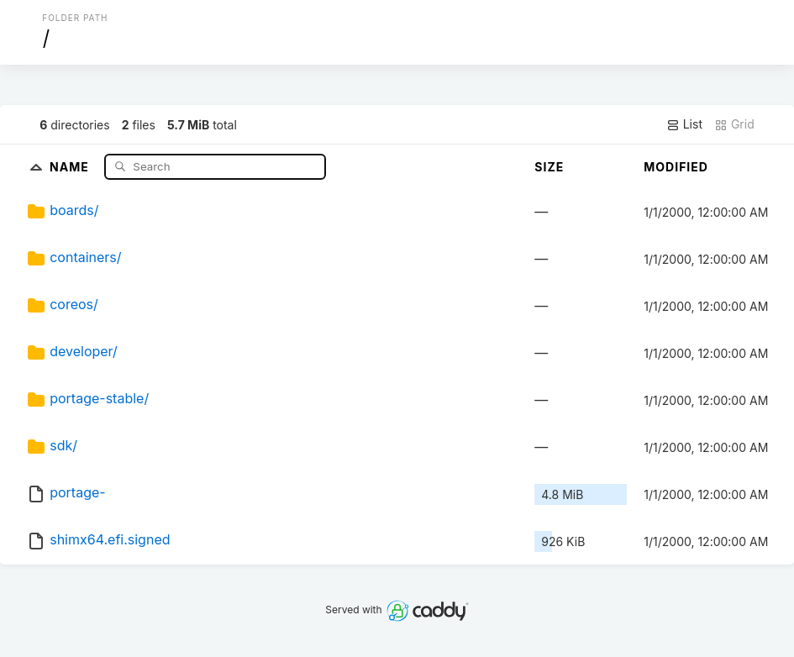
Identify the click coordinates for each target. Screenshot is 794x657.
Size (549, 167)
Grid (734, 124)
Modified (676, 167)
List (684, 124)
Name (71, 166)
